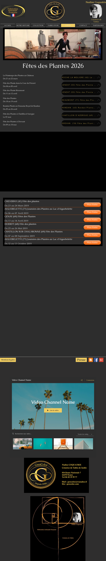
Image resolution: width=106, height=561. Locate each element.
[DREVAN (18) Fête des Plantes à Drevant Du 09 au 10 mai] (81, 123)
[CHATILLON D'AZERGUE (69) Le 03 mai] (81, 115)
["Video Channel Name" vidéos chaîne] (53, 446)
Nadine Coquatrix (96, 2)
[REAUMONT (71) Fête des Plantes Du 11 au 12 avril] (81, 100)
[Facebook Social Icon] (96, 360)
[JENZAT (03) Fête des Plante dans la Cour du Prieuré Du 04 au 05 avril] (81, 85)
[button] (92, 204)
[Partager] (82, 380)
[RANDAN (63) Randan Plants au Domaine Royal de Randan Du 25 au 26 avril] (81, 108)
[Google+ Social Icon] (101, 360)
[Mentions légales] (8, 360)
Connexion (90, 380)
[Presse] (81, 360)
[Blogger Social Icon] (91, 360)
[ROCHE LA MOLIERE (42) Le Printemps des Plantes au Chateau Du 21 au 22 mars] (81, 77)
